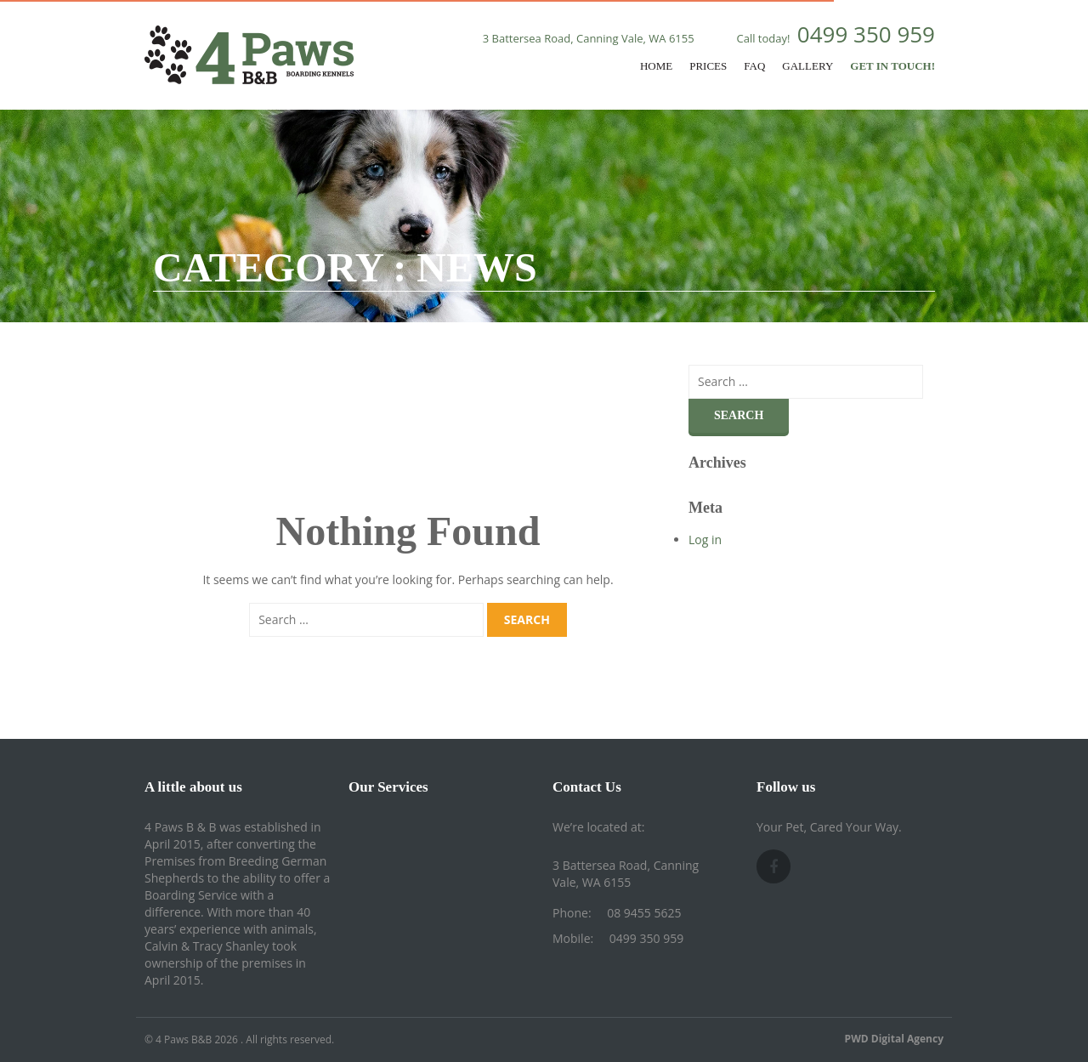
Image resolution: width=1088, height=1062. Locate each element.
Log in (705, 539)
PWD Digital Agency (894, 1038)
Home (656, 66)
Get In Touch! (892, 66)
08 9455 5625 (644, 913)
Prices (708, 66)
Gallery (807, 66)
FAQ (754, 66)
